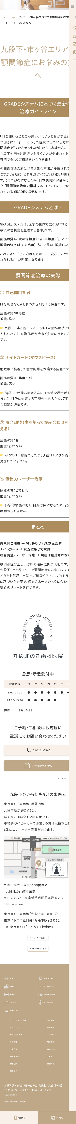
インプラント (18, 1065)
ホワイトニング (57, 1072)
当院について (16, 1019)
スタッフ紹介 (50, 1019)
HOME (12, 1009)
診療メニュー (16, 1048)
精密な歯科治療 (21, 1072)
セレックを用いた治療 (25, 1057)
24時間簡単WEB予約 (38, 780)
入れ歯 (52, 1094)
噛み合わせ (55, 1086)
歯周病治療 (18, 1094)
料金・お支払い (51, 1028)
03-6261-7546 (37, 755)
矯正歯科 (53, 1079)
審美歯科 (53, 1065)
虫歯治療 (16, 1086)
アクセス (13, 1038)
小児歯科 (53, 1057)
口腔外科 (53, 1101)
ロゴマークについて (52, 797)
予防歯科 (16, 1079)
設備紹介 (13, 1028)
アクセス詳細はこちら (38, 976)
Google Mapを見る (38, 960)
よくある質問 (50, 1038)
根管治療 (16, 1101)
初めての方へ (50, 1009)
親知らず (16, 1108)
